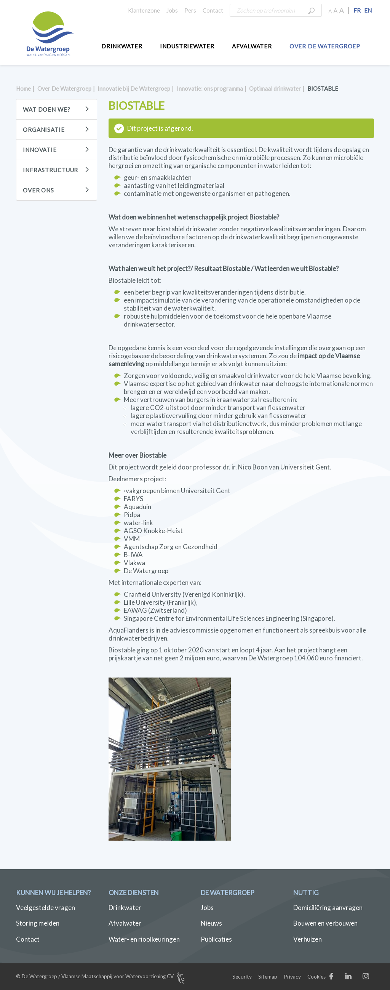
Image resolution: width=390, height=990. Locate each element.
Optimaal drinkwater (275, 88)
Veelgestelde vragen (45, 907)
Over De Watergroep (324, 46)
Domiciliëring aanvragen (328, 907)
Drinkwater (121, 46)
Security (242, 977)
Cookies (316, 977)
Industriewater (187, 46)
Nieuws (211, 923)
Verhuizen (307, 939)
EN (368, 10)
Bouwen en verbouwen (325, 923)
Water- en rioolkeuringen (144, 939)
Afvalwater (252, 46)
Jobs (172, 10)
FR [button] (357, 10)
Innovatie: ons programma (210, 88)
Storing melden (37, 923)
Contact (213, 10)
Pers (190, 10)
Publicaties (216, 939)
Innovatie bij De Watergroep (134, 88)
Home (23, 88)
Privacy (292, 977)
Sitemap (267, 977)
